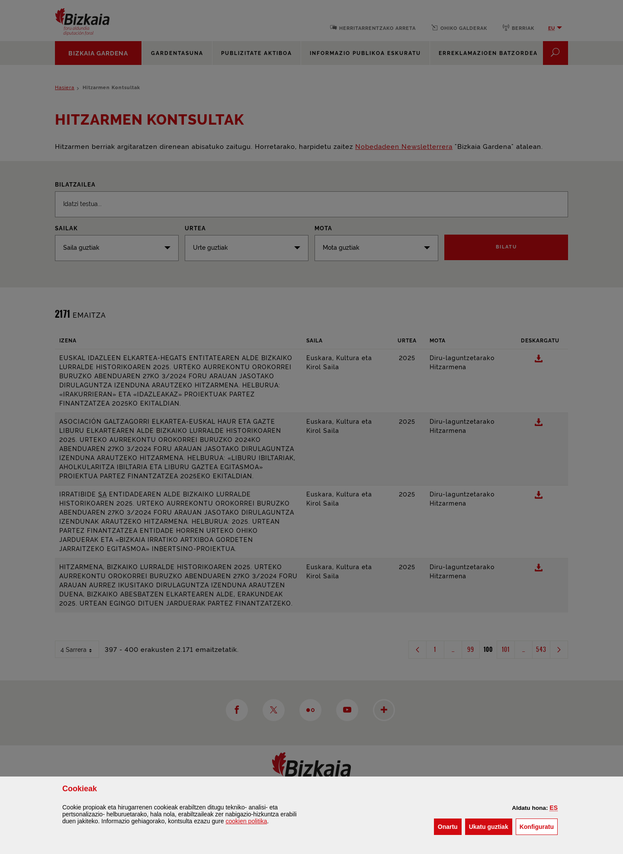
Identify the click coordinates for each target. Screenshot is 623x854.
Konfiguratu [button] (539, 826)
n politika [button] (246, 821)
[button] (553, 807)
